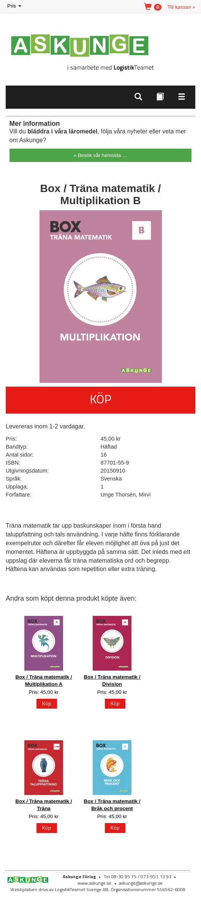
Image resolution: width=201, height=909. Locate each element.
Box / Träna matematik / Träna (44, 804)
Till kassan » (181, 7)
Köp (100, 399)
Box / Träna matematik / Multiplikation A (44, 680)
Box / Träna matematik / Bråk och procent (112, 804)
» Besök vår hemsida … (101, 155)
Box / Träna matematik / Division (112, 680)
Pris (15, 6)
